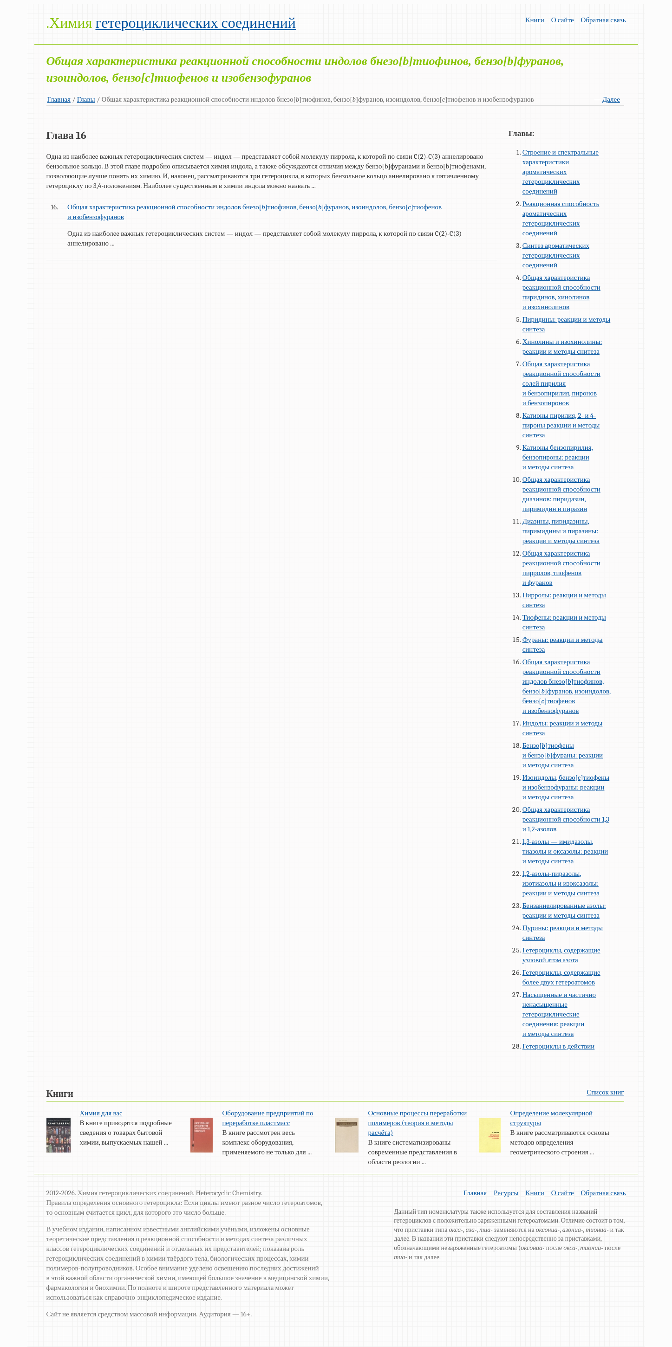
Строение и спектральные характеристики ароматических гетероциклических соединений (560, 171)
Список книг (605, 1092)
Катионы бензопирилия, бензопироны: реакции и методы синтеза (557, 457)
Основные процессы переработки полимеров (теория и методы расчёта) (417, 1123)
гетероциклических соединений (195, 23)
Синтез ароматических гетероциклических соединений (555, 255)
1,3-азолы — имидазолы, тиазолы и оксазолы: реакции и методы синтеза (565, 851)
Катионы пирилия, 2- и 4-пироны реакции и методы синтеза (561, 425)
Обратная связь (603, 20)
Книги (534, 20)
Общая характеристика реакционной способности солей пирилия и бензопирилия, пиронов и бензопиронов (561, 383)
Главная (59, 99)
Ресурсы (506, 1193)
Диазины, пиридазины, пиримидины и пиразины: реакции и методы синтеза (561, 531)
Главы (86, 99)
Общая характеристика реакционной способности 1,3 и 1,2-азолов (565, 819)
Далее (611, 99)
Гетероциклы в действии (558, 1046)
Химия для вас (101, 1113)
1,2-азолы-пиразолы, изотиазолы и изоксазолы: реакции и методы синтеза (561, 883)
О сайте (562, 20)
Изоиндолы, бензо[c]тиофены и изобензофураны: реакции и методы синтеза (565, 787)
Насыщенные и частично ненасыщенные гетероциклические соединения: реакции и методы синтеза (559, 1014)
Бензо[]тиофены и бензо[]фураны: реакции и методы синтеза (562, 755)
